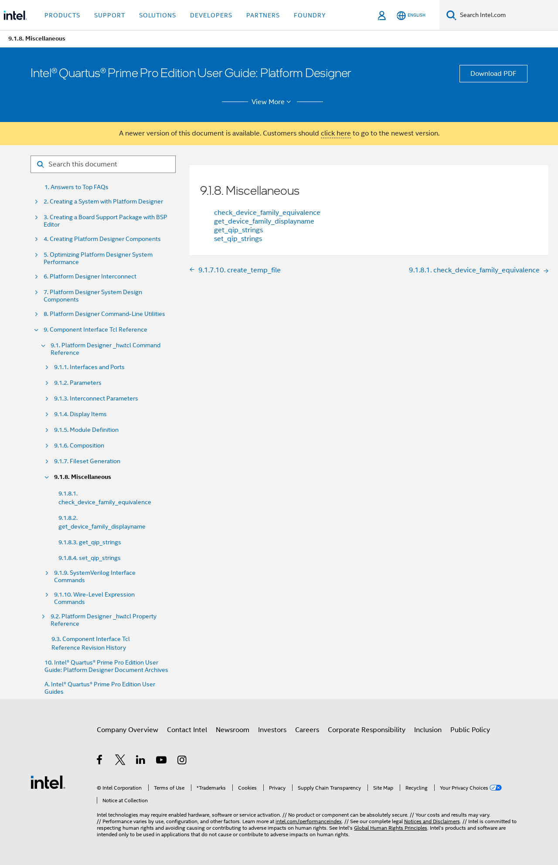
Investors (272, 730)
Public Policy (470, 730)
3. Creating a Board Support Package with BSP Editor (105, 221)
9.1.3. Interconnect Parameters (96, 398)
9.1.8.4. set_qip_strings (89, 558)
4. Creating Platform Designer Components (102, 239)
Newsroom (232, 730)
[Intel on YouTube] (162, 761)
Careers (307, 730)
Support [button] (109, 15)
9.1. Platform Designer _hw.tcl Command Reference (105, 349)
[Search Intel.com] (507, 15)
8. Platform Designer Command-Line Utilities (104, 314)
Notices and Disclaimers (432, 821)
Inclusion (428, 730)
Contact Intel (187, 730)
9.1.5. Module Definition (86, 430)
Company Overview (127, 730)
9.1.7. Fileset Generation (87, 461)
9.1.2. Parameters (78, 383)
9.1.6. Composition (79, 445)
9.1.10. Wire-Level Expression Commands (94, 598)
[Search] (451, 15)
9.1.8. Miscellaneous (82, 477)
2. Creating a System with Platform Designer (103, 201)
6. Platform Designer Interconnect (90, 276)
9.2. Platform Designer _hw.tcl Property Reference (104, 620)
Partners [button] (263, 15)
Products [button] (62, 15)
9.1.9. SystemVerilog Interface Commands (95, 576)
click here (336, 133)
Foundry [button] (310, 15)
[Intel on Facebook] (100, 761)
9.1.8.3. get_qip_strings (89, 542)
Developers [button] (211, 15)
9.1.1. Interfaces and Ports (89, 367)
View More (273, 102)
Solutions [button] (157, 15)
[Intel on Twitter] (120, 761)
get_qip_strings (238, 230)
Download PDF (493, 73)
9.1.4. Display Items (80, 414)
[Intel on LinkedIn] (141, 761)
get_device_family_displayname (264, 221)
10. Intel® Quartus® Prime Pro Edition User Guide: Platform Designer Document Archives (106, 666)
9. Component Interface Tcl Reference (95, 329)
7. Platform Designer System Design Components (93, 295)
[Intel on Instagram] (182, 761)
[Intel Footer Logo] (48, 781)
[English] (411, 15)
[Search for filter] (103, 164)
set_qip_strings (238, 238)
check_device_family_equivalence (267, 212)
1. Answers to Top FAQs (76, 187)
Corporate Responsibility (366, 730)
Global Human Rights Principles (390, 827)
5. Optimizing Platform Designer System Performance (98, 258)
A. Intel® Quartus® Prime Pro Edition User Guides (99, 688)
